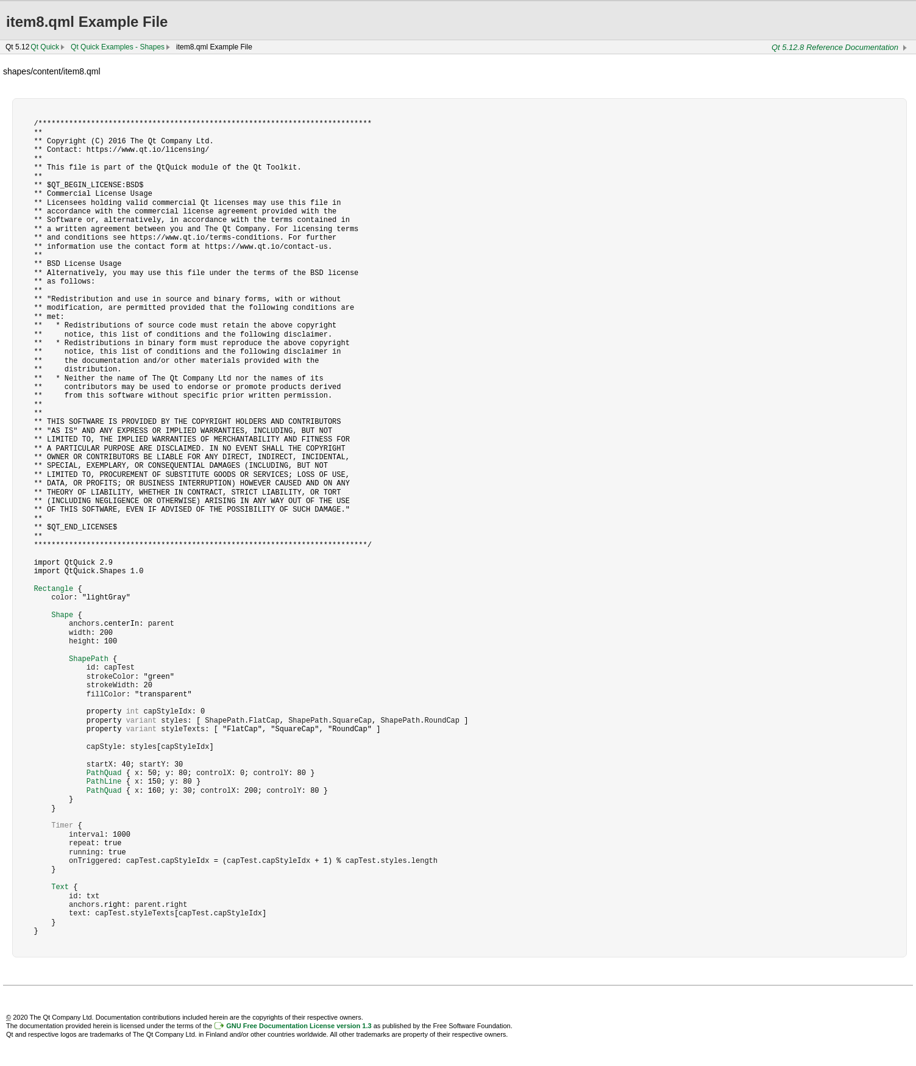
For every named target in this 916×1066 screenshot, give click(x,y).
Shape (62, 615)
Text (60, 887)
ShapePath (88, 659)
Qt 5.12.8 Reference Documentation (835, 47)
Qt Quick (44, 47)
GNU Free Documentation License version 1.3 (298, 1025)
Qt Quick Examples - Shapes (118, 47)
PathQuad (104, 773)
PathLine (104, 781)
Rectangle (53, 589)
